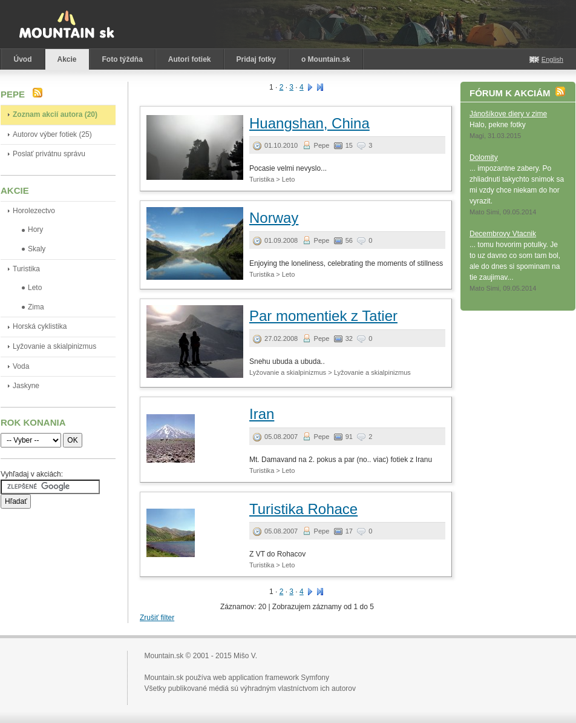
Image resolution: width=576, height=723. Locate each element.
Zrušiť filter (157, 617)
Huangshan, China (309, 123)
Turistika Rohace (303, 509)
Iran (261, 414)
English (552, 59)
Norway (273, 218)
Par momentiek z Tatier (323, 316)
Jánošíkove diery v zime (508, 114)
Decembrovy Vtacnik (503, 233)
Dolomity (484, 157)
